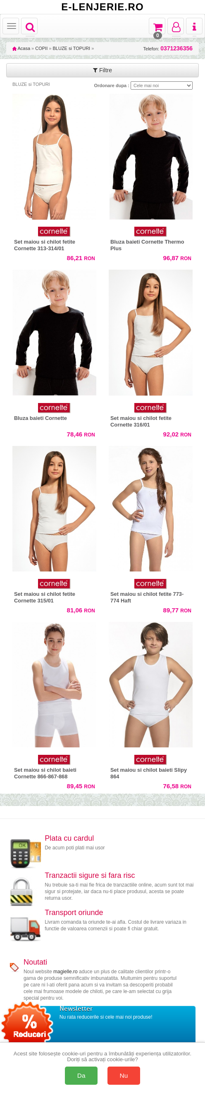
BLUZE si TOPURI (71, 48)
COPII (41, 48)
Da (81, 1075)
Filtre (102, 70)
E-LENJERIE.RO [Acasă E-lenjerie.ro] (102, 7)
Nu (124, 1075)
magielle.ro (65, 971)
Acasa (21, 48)
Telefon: (168, 48)
